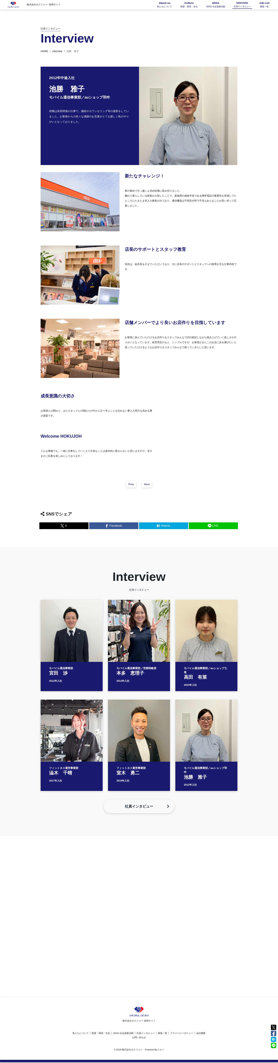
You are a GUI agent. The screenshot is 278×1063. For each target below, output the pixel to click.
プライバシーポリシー (181, 1034)
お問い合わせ (139, 1038)
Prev (131, 486)
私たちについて (81, 1034)
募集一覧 (162, 1034)
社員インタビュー (146, 1034)
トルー (160, 1050)
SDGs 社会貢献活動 (123, 1034)
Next (147, 486)
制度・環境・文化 (101, 1034)
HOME (44, 51)
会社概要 (200, 1034)
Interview (57, 51)
